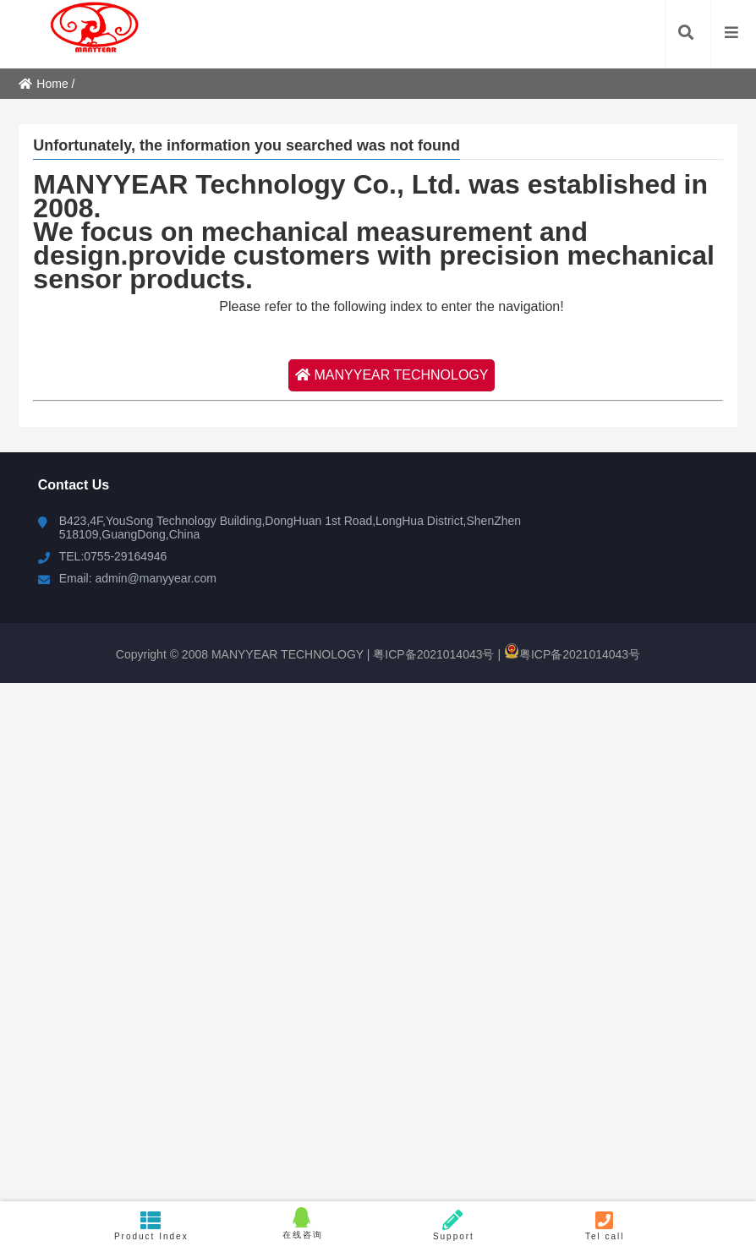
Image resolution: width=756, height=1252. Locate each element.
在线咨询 (302, 1223)
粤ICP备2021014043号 (432, 654)
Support (453, 1225)
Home (43, 83)
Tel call (605, 1225)
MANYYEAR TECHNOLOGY (392, 375)
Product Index (151, 1225)
